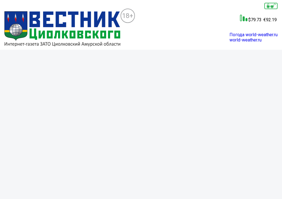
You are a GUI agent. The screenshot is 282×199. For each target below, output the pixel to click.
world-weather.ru (245, 40)
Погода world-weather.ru (253, 34)
